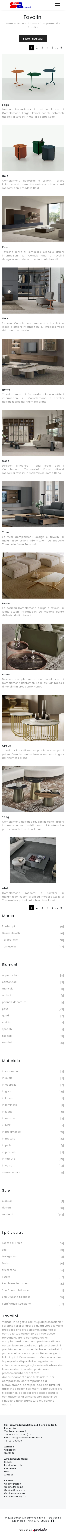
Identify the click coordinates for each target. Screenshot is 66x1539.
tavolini (32, 1043)
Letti (6, 1471)
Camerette (10, 1468)
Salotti (8, 1462)
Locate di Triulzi (32, 1243)
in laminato (32, 1105)
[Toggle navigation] (57, 5)
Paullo (32, 1277)
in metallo (32, 1139)
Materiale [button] (11, 1060)
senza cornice (32, 1172)
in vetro (32, 1166)
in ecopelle (32, 1085)
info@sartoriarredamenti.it (27, 1437)
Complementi (49, 23)
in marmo (32, 1119)
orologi (32, 996)
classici (32, 1201)
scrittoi (32, 1023)
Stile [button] (6, 1190)
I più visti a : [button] (12, 1232)
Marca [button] (8, 915)
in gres (32, 1092)
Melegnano (32, 1257)
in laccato (32, 1098)
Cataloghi (10, 1449)
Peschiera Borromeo (32, 1284)
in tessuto (32, 1159)
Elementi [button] (10, 964)
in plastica (32, 1152)
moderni (32, 1215)
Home (10, 23)
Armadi (8, 1474)
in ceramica (32, 1071)
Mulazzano (32, 1270)
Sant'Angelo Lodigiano (32, 1304)
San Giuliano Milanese (32, 1297)
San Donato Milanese (32, 1290)
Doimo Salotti (32, 933)
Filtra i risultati (33, 38)
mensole (32, 989)
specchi (32, 1029)
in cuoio (32, 1078)
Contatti (9, 1452)
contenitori (32, 982)
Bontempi (32, 927)
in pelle (32, 1146)
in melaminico (32, 1132)
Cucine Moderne (13, 1486)
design (32, 1208)
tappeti (32, 1036)
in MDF (32, 1125)
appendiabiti (32, 975)
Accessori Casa (27, 23)
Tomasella (32, 947)
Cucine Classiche (14, 1490)
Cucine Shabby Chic (16, 1496)
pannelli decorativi (32, 1002)
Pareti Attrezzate (13, 1465)
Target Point (32, 940)
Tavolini (33, 27)
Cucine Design (12, 1483)
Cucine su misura (14, 1493)
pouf (32, 1009)
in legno (32, 1112)
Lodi (32, 1250)
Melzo (32, 1264)
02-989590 (15, 1440)
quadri (32, 1016)
